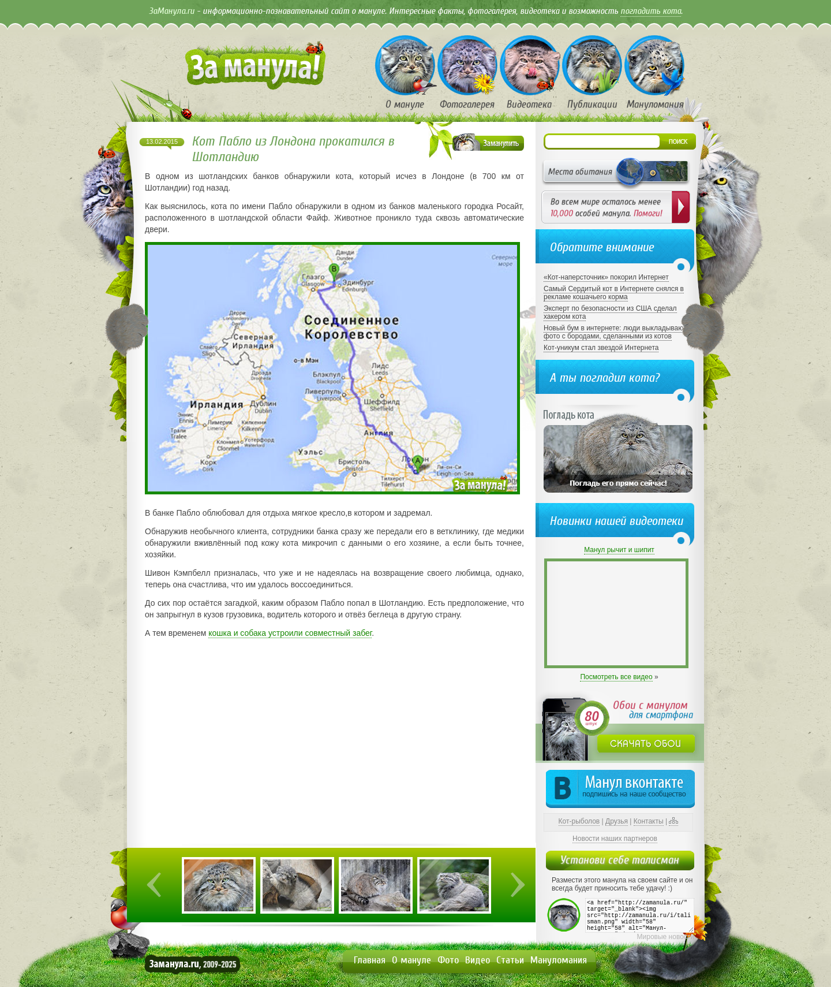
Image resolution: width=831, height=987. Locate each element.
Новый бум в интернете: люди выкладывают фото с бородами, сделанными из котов (615, 332)
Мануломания (558, 960)
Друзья (616, 821)
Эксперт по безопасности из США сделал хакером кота (610, 312)
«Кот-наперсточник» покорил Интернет (606, 277)
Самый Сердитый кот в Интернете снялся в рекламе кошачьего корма (614, 293)
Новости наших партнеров (614, 839)
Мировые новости (665, 937)
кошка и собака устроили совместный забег (290, 633)
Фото (448, 960)
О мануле (411, 960)
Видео (477, 960)
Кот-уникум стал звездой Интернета (601, 348)
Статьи (510, 960)
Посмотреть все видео (616, 677)
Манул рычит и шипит (619, 550)
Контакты (649, 821)
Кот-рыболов (579, 821)
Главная (369, 960)
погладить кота (650, 11)
